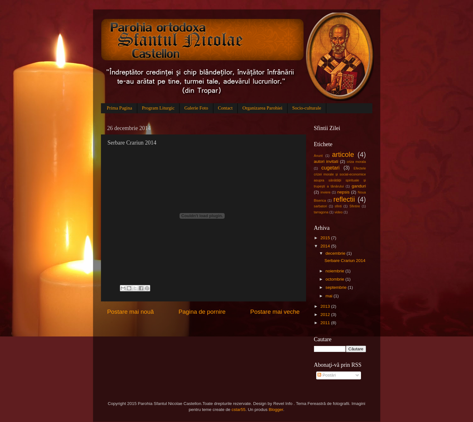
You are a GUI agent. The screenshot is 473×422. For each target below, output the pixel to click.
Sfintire (354, 206)
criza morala (356, 161)
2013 (325, 306)
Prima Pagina (119, 107)
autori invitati (326, 161)
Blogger (276, 409)
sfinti (338, 206)
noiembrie (336, 271)
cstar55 (238, 409)
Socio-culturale (306, 107)
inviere (326, 192)
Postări (326, 375)
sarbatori (320, 206)
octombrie (336, 279)
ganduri (359, 186)
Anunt (318, 156)
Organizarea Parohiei (262, 107)
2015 (325, 237)
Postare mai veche (274, 311)
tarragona (321, 212)
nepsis (343, 192)
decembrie (336, 253)
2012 (325, 314)
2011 (325, 322)
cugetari (331, 167)
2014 (325, 246)
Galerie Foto (196, 107)
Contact (225, 107)
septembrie (337, 287)
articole (343, 154)
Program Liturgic (158, 107)
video (338, 212)
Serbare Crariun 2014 (344, 260)
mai (330, 296)
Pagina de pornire (202, 311)
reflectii (344, 199)
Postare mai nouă (130, 311)
